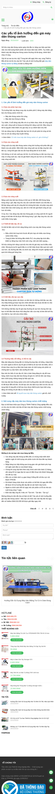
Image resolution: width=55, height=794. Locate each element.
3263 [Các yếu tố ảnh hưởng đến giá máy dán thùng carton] (31, 41)
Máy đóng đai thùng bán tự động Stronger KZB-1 (26, 685)
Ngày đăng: (5, 40)
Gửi (4, 547)
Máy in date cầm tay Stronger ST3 (21, 659)
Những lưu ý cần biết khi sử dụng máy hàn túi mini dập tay (29, 726)
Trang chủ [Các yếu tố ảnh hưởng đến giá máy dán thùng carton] (5, 26)
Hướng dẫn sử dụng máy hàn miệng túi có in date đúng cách (27, 602)
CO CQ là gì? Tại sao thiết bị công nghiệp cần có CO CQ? (29, 718)
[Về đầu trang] (51, 788)
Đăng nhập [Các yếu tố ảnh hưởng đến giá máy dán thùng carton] (35, 2)
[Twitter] (42, 508)
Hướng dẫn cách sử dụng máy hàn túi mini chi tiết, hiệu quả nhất (31, 701)
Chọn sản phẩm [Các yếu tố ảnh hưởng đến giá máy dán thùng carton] (16, 640)
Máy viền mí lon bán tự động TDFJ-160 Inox (24, 672)
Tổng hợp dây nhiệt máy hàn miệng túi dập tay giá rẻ (28, 646)
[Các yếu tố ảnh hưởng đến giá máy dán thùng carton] (29, 137)
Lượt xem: (25, 41)
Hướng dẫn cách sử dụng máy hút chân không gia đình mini (30, 710)
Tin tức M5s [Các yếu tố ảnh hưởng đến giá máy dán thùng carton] (15, 26)
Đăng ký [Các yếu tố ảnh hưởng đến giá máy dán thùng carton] (47, 2)
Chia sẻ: (33, 508)
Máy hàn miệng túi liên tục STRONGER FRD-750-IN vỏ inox (29, 633)
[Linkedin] (46, 508)
